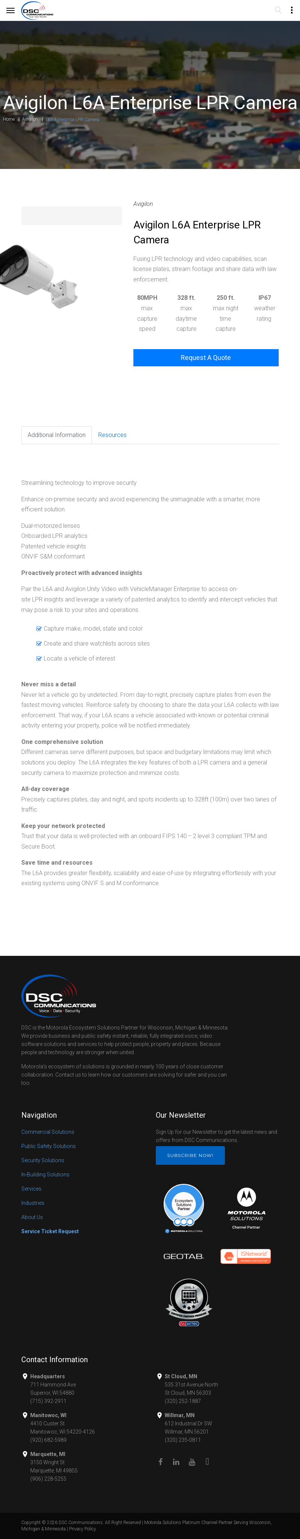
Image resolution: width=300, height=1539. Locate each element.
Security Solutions (42, 1160)
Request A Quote (206, 357)
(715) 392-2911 (48, 1401)
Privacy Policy (82, 1529)
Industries (32, 1203)
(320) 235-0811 (183, 1440)
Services (31, 1189)
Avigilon (30, 119)
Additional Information (57, 434)
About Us (32, 1217)
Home (9, 119)
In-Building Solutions (45, 1175)
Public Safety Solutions (48, 1146)
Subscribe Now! (190, 1155)
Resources (112, 434)
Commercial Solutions (47, 1132)
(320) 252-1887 (183, 1401)
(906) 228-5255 (48, 1479)
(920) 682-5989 (48, 1440)
